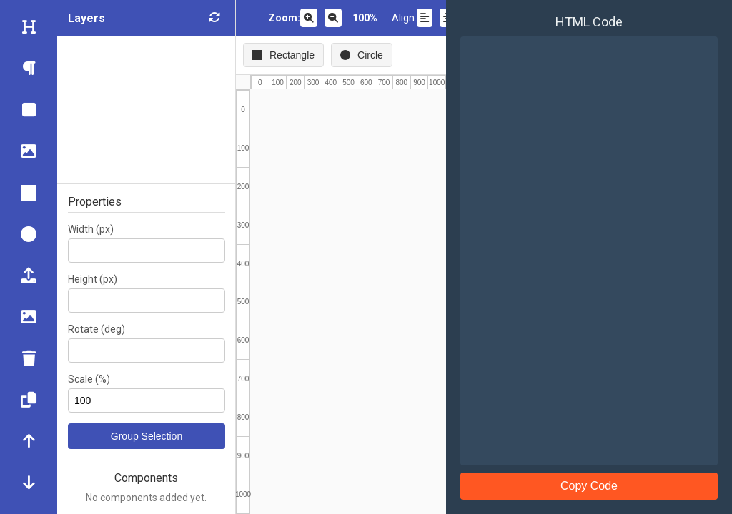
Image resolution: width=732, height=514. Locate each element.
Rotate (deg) (96, 329)
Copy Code (589, 486)
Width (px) (91, 229)
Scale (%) (89, 379)
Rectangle (283, 55)
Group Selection (146, 436)
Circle (361, 55)
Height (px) (92, 279)
